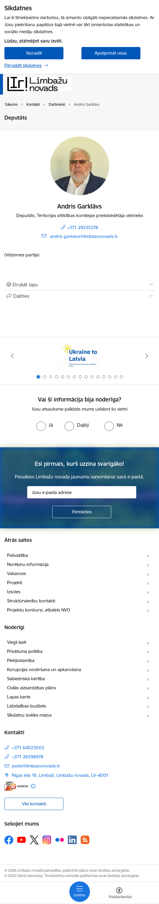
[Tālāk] (146, 355)
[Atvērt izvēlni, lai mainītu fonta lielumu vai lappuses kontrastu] (119, 893)
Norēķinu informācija (28, 564)
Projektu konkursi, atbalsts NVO (38, 610)
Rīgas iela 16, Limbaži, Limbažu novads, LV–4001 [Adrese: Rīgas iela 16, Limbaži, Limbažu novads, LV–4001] (60, 775)
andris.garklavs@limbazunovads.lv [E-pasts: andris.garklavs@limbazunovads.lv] (84, 236)
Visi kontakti (34, 803)
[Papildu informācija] (33, 786)
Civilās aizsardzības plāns (31, 687)
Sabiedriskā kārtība (26, 678)
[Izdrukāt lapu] (79, 284)
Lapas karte (18, 697)
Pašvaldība (17, 555)
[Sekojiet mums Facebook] (8, 840)
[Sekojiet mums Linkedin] (72, 840)
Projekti (14, 582)
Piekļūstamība (21, 660)
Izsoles (13, 591)
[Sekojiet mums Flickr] (59, 839)
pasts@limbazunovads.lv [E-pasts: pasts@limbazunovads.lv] (36, 766)
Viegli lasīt (16, 642)
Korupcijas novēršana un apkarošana (44, 669)
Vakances (16, 573)
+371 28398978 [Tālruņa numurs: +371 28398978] (27, 757)
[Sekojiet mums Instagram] (46, 840)
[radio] (44, 425)
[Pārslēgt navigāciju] (79, 891)
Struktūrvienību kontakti (31, 601)
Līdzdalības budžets (26, 706)
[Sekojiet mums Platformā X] (34, 840)
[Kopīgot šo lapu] (79, 296)
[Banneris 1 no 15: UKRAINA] (79, 356)
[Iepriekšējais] (12, 355)
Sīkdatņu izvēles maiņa (29, 715)
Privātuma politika (24, 651)
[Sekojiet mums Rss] (85, 840)
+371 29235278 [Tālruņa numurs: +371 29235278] (82, 227)
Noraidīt (34, 53)
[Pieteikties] (81, 512)
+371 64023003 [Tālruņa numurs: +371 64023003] (28, 747)
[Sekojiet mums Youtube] (21, 839)
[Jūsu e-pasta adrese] (81, 492)
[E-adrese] (16, 786)
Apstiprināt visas (111, 53)
